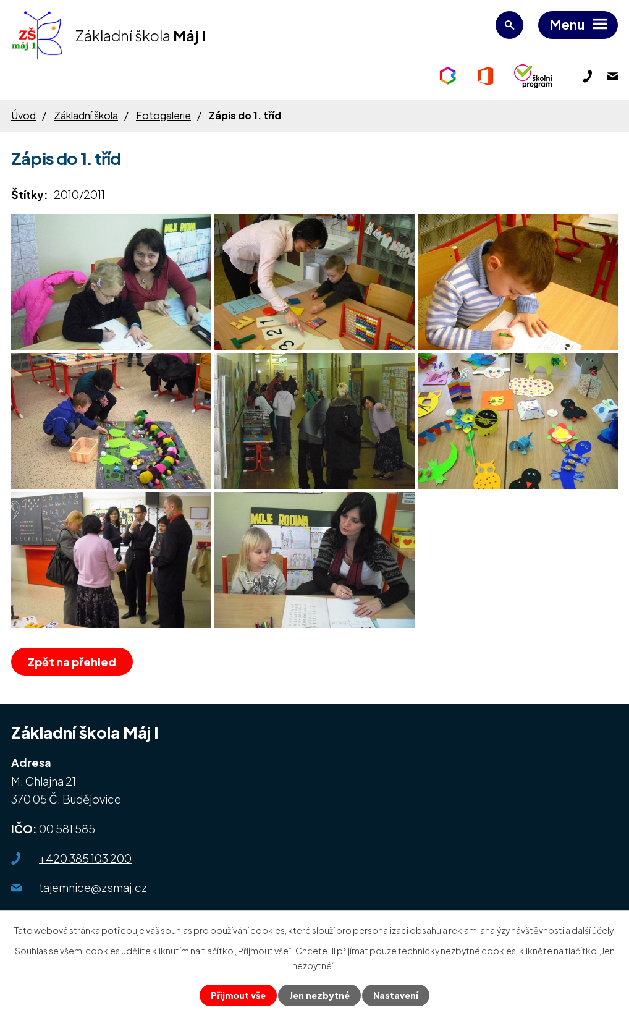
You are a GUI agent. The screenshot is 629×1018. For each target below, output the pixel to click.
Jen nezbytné (319, 995)
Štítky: (29, 194)
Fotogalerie (163, 115)
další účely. (593, 930)
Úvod (23, 115)
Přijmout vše (238, 995)
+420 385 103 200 (85, 858)
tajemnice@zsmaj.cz (93, 887)
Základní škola (86, 115)
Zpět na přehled (72, 662)
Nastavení (395, 995)
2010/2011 (79, 194)
